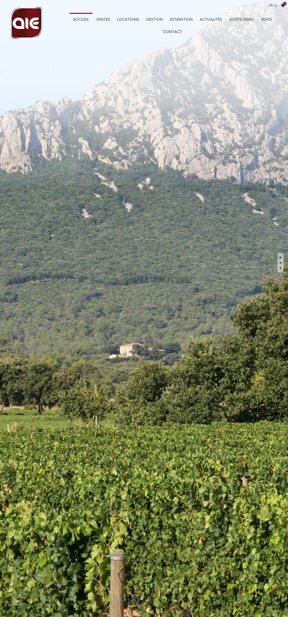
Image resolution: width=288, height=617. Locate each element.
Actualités (211, 19)
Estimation (181, 19)
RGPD (267, 19)
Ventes (104, 19)
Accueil (81, 19)
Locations (129, 19)
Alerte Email (242, 19)
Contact (172, 32)
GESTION (155, 19)
